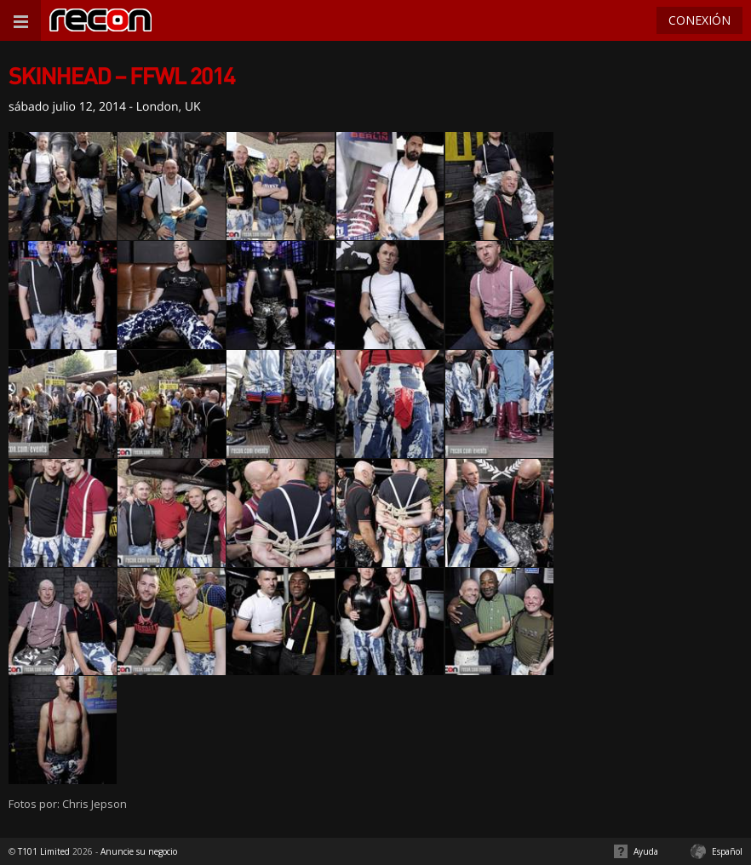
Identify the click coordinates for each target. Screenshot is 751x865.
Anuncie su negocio (138, 851)
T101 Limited (44, 851)
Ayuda (645, 851)
